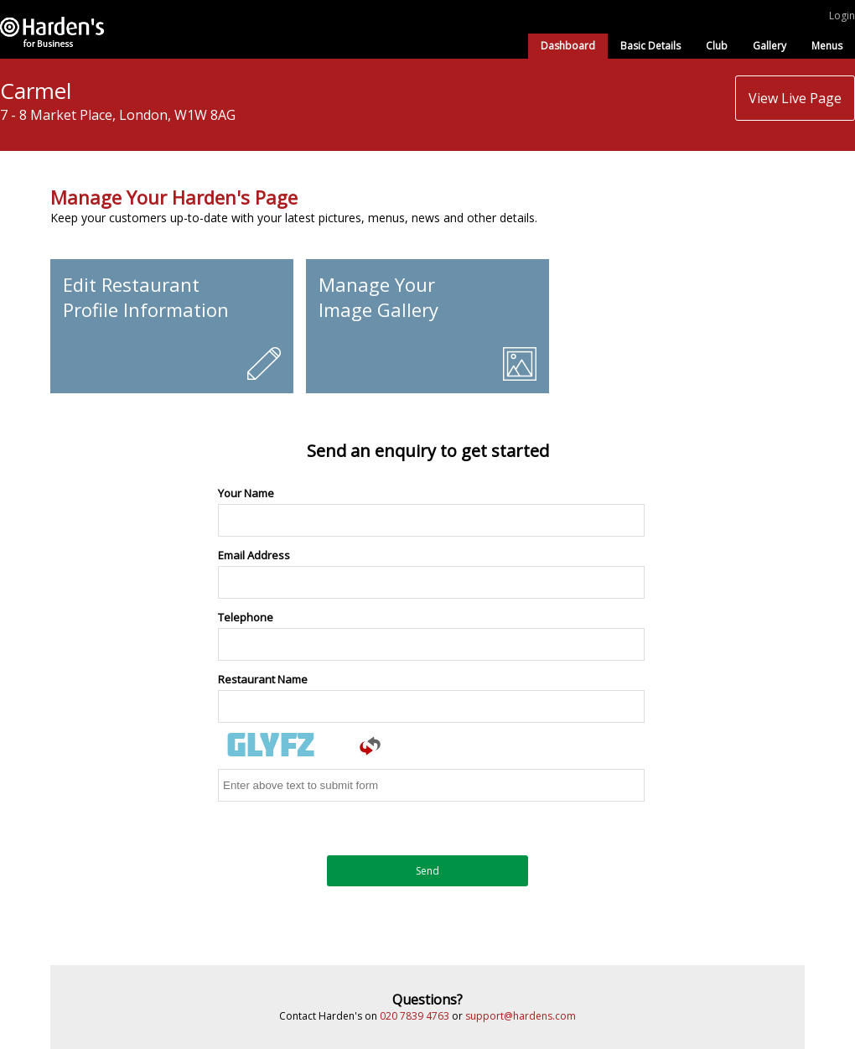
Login (842, 15)
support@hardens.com (520, 1016)
